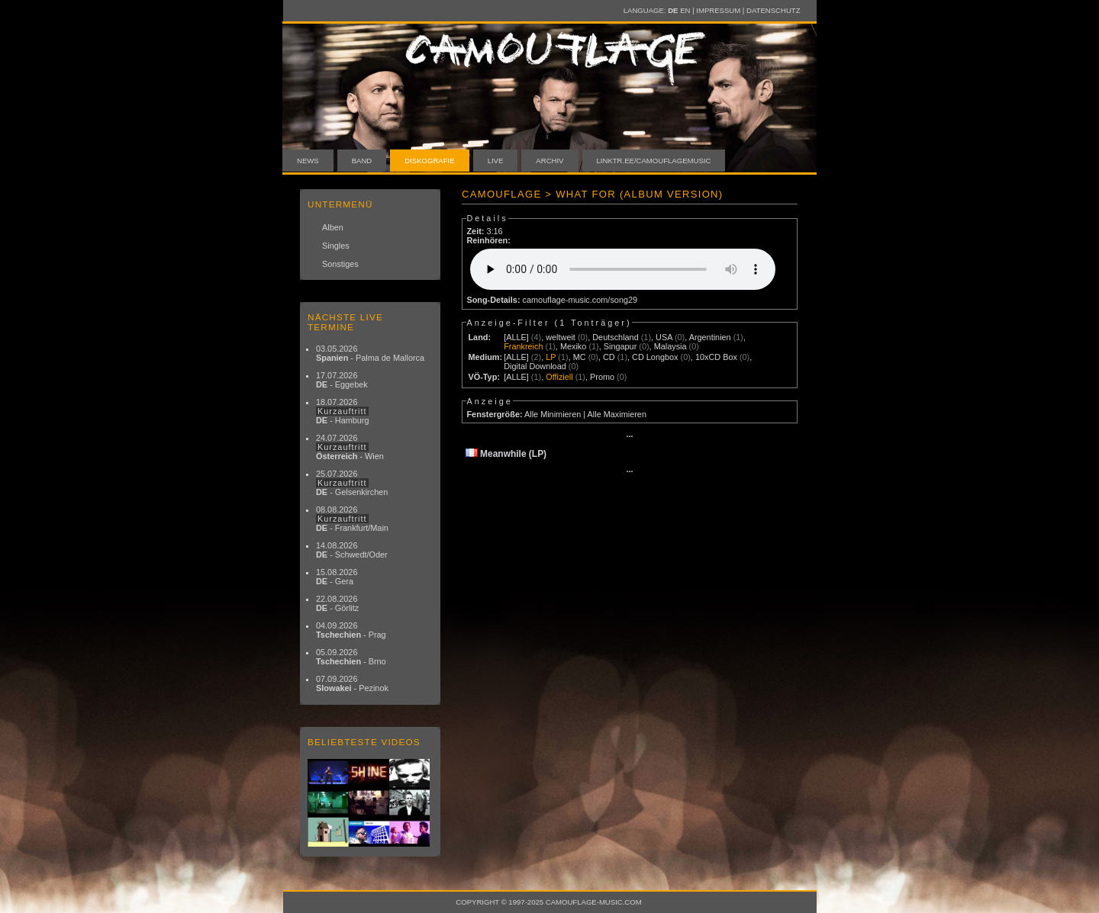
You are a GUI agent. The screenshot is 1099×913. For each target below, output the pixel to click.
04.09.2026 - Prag (351, 630)
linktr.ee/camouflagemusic (654, 160)
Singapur (620, 346)
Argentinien (710, 337)
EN (685, 10)
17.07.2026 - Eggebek (342, 380)
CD (609, 357)
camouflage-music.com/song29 (580, 299)
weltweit (560, 337)
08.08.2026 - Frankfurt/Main (352, 518)
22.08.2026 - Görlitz (337, 603)
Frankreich (523, 346)
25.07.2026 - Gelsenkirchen (352, 483)
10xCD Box (716, 357)
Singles (336, 245)
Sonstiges (340, 263)
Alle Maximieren (617, 414)
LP (551, 357)
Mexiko (573, 346)
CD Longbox (655, 357)
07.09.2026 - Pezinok (352, 683)
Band (362, 160)
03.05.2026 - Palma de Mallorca (370, 353)
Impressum (718, 10)
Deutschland (615, 337)
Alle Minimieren (552, 414)
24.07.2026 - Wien (350, 447)
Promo (602, 376)
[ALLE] (516, 337)
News (308, 160)
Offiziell (559, 376)
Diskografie (429, 160)
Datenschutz (773, 10)
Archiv (549, 160)
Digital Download (535, 366)
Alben (332, 227)
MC (579, 357)
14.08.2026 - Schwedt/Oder (352, 550)
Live (496, 160)
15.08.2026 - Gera (336, 576)
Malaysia (670, 346)
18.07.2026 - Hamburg (342, 411)
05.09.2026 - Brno (351, 657)
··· (629, 436)
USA (664, 337)
